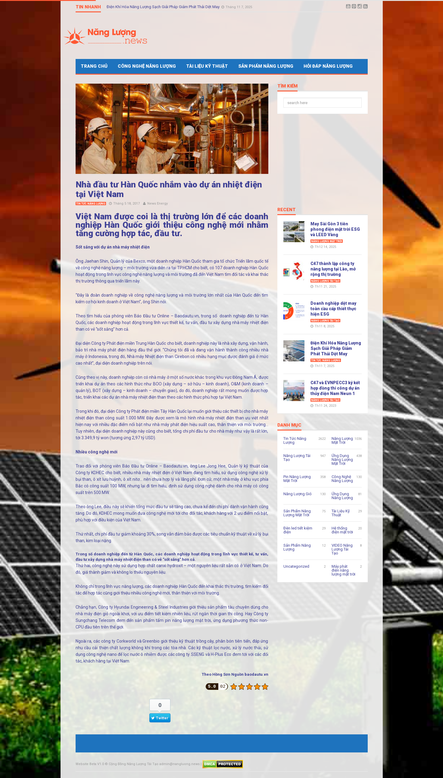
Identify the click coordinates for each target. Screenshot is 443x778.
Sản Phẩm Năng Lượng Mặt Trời (297, 513)
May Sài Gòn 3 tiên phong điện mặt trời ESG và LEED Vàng (335, 229)
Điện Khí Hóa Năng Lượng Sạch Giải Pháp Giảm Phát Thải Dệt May (163, 7)
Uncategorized (296, 566)
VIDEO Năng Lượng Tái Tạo (342, 549)
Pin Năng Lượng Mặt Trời (297, 479)
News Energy (157, 203)
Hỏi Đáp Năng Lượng (328, 66)
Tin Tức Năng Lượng (90, 203)
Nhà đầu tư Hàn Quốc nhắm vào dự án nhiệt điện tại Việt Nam (169, 189)
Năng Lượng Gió (297, 494)
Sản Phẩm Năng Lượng (265, 66)
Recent (286, 210)
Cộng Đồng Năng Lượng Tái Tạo (133, 764)
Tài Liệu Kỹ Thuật (207, 66)
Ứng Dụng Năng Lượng (342, 496)
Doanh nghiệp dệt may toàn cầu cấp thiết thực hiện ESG (333, 308)
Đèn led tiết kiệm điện (297, 530)
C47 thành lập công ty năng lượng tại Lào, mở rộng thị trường (333, 269)
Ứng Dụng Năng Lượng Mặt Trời (342, 459)
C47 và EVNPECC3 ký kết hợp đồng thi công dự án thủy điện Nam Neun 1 (335, 388)
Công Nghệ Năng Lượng (147, 66)
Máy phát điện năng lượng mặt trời (343, 570)
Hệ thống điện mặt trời (342, 530)
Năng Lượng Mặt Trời (326, 241)
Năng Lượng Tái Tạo (325, 280)
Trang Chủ (94, 66)
